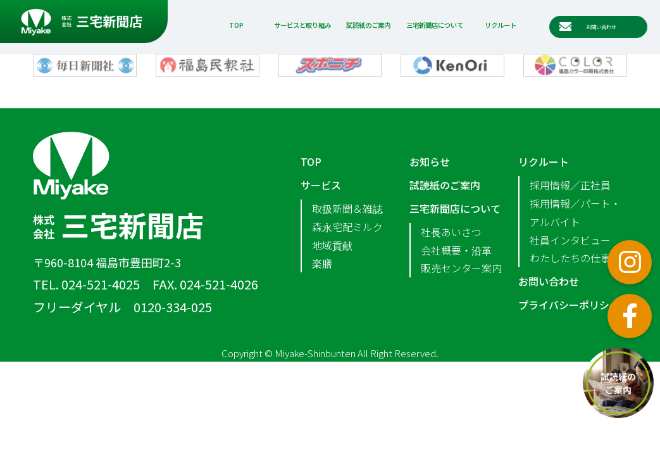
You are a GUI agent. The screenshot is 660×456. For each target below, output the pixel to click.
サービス (321, 185)
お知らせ (429, 161)
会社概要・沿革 (456, 250)
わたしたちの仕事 (570, 257)
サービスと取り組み (302, 25)
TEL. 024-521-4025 (86, 284)
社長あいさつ (451, 231)
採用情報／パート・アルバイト (575, 212)
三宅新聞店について (434, 25)
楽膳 (322, 262)
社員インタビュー (570, 240)
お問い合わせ (548, 281)
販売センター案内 (461, 268)
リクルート (500, 25)
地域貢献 (332, 245)
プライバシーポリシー (569, 304)
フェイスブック (629, 316)
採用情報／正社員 (570, 185)
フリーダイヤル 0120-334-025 (122, 307)
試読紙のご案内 (368, 25)
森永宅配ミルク (347, 226)
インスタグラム (629, 262)
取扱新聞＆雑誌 (347, 208)
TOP (236, 25)
